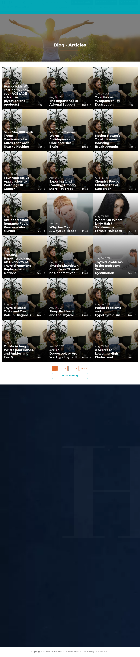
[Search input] (54, 5)
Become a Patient (106, 4)
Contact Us (133, 11)
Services (82, 11)
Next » (84, 368)
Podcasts (98, 11)
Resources (109, 11)
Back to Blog (70, 376)
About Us (121, 11)
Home (55, 11)
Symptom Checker (67, 11)
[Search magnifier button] (66, 5)
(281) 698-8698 (128, 4)
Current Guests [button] (81, 4)
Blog (90, 11)
